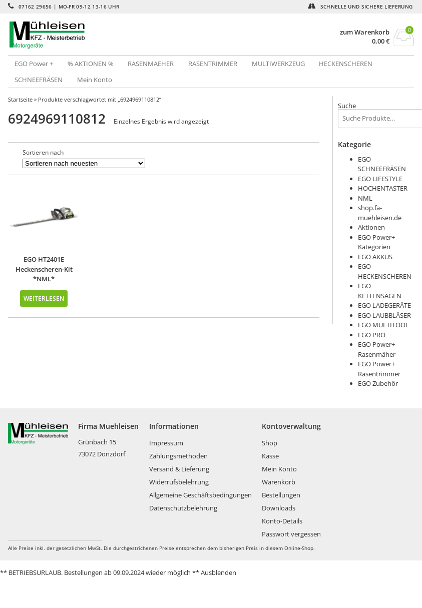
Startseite (20, 99)
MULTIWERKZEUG (278, 63)
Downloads (278, 507)
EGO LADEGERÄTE (384, 305)
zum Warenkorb (364, 32)
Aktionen (371, 227)
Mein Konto (94, 79)
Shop (269, 442)
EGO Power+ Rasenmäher (376, 349)
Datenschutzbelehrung (183, 507)
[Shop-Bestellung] (84, 163)
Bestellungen (281, 494)
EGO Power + (34, 63)
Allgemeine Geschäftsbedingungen (200, 494)
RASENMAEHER (151, 63)
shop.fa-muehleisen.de (379, 212)
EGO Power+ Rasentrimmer (379, 368)
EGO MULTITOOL (383, 324)
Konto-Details (282, 520)
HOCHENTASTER (382, 188)
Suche (347, 105)
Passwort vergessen (291, 533)
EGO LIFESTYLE (380, 178)
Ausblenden (218, 572)
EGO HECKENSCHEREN (384, 271)
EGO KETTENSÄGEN (379, 290)
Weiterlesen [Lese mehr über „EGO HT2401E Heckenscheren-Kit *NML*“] (44, 298)
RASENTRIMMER (212, 63)
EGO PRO (371, 334)
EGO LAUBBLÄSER (384, 315)
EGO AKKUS (375, 256)
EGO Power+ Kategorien (376, 242)
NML (365, 198)
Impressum (166, 442)
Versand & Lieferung (179, 468)
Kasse (270, 455)
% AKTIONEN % (91, 63)
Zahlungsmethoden (178, 455)
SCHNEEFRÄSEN (39, 79)
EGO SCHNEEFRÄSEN (382, 164)
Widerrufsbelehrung (179, 481)
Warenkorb (278, 481)
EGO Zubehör (378, 383)
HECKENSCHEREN (345, 63)
